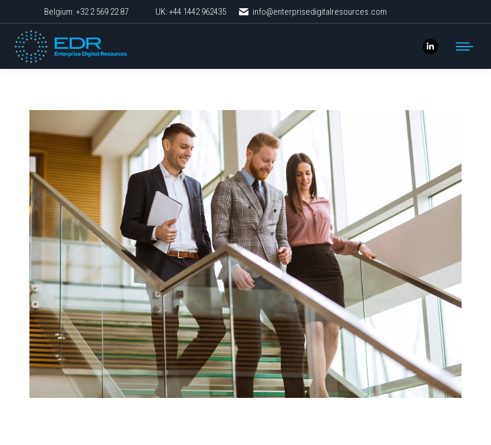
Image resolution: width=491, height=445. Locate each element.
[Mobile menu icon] (464, 46)
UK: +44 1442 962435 (190, 11)
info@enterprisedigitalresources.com (312, 12)
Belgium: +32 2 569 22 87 (86, 11)
